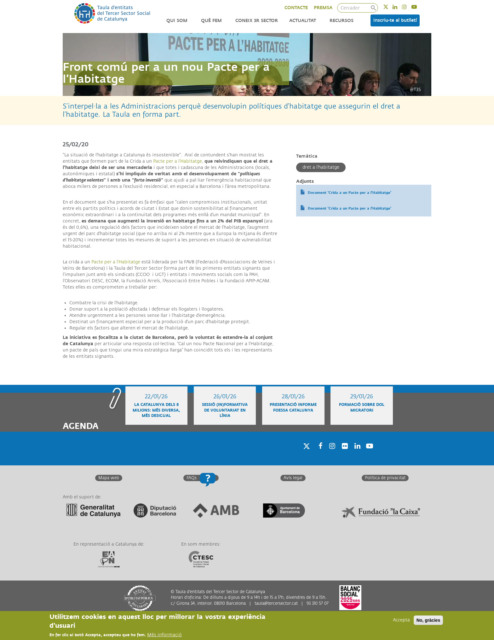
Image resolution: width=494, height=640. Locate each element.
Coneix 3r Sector (256, 20)
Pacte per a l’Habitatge (177, 161)
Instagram (408, 6)
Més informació (164, 635)
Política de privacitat (385, 478)
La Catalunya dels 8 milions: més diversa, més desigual (156, 410)
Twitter (389, 6)
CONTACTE (296, 7)
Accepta (401, 620)
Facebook (318, 454)
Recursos (341, 20)
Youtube (418, 6)
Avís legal (293, 478)
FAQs (192, 478)
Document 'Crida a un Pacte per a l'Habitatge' (349, 193)
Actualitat (302, 20)
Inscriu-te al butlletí (395, 20)
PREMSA (323, 7)
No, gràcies (428, 620)
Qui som (176, 20)
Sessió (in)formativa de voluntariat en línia (225, 410)
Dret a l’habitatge (320, 167)
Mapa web (108, 478)
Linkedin (399, 6)
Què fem (211, 20)
